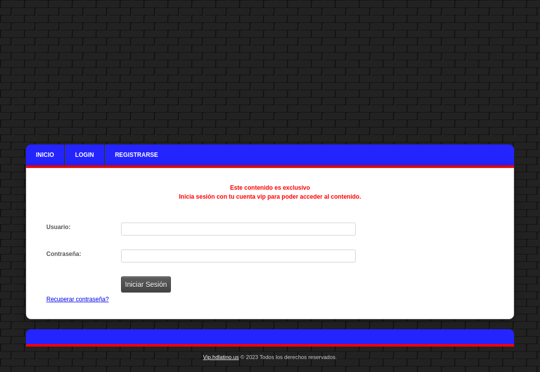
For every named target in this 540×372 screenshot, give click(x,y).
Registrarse (136, 154)
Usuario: (58, 227)
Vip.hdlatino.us (221, 357)
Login (84, 154)
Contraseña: (63, 253)
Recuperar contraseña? (77, 299)
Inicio (45, 154)
